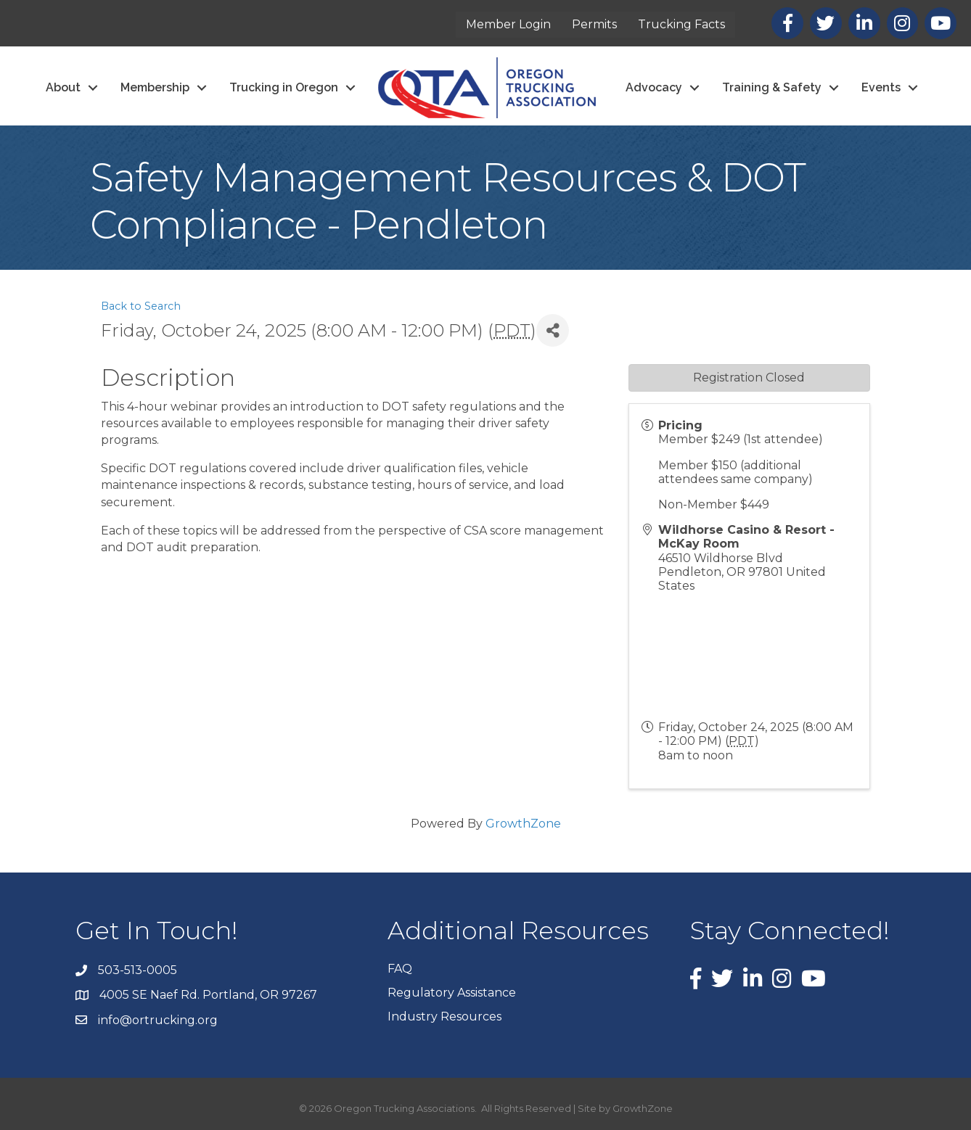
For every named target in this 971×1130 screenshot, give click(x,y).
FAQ (400, 969)
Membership (154, 87)
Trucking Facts (681, 24)
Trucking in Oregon (283, 87)
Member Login (508, 24)
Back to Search (141, 306)
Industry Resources (444, 1016)
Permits (594, 24)
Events (881, 87)
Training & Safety (772, 87)
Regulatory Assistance (452, 992)
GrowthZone (523, 823)
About (63, 87)
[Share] (552, 330)
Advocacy (654, 87)
